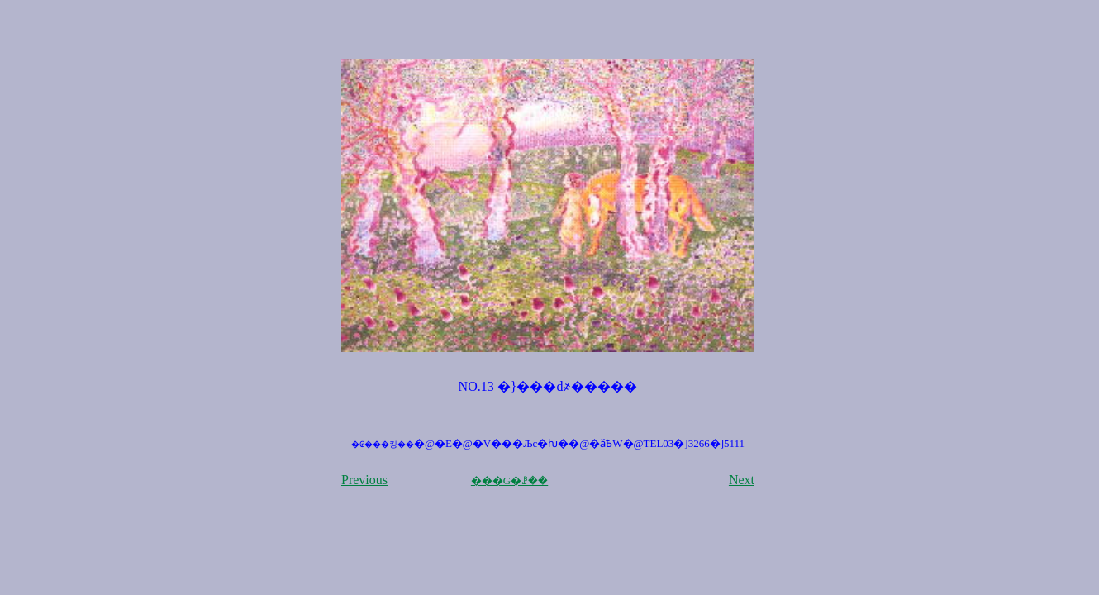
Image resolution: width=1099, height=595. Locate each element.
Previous (364, 480)
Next (741, 480)
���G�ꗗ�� (509, 480)
